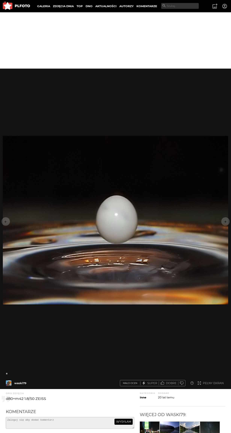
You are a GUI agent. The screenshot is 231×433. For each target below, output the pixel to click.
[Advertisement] (115, 40)
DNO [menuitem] (89, 6)
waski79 (20, 383)
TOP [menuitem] (80, 6)
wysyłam (123, 421)
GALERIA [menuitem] (43, 6)
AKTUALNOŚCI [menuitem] (106, 6)
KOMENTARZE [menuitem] (146, 6)
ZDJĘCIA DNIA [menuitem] (63, 6)
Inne (143, 397)
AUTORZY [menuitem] (126, 6)
